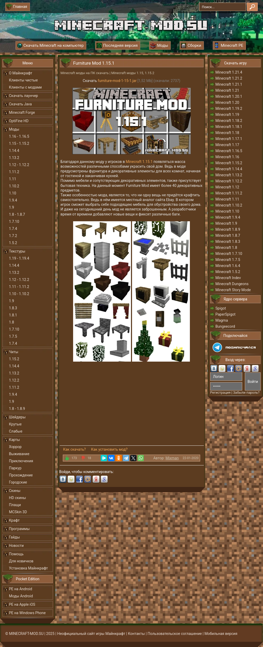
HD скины (17, 498)
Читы (13, 352)
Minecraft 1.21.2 (228, 78)
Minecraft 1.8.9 (227, 229)
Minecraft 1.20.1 (228, 96)
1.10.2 (14, 186)
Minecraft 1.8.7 (227, 235)
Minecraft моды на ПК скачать (84, 73)
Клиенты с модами (25, 87)
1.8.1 (13, 315)
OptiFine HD (18, 121)
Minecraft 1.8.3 (227, 241)
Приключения (21, 461)
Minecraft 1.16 (227, 157)
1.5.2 (13, 243)
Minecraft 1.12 (227, 187)
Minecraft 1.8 (226, 247)
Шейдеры (17, 417)
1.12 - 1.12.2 (19, 165)
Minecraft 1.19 (227, 114)
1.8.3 (13, 308)
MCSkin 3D (18, 512)
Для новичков (21, 561)
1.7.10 (14, 221)
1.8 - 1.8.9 (17, 409)
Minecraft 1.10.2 (228, 205)
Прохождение (21, 475)
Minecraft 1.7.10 (228, 253)
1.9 (11, 207)
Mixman (172, 458)
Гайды (14, 537)
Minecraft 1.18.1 (228, 127)
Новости (16, 545)
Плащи (15, 505)
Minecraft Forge (22, 112)
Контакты (136, 633)
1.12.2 (14, 380)
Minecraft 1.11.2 (228, 193)
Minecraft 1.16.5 (228, 151)
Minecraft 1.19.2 (228, 108)
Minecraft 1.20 (227, 102)
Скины (15, 491)
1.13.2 (14, 158)
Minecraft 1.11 (227, 199)
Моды (14, 129)
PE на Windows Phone (27, 613)
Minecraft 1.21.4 (228, 72)
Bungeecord (225, 326)
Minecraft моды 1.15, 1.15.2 (132, 73)
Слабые (15, 431)
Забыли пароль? (246, 392)
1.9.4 (13, 200)
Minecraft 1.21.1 (228, 84)
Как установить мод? (109, 449)
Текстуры (17, 251)
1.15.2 (14, 359)
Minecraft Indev (228, 278)
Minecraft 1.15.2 (228, 163)
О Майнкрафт (20, 73)
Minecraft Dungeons (232, 284)
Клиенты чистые (23, 80)
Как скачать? (74, 449)
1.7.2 (13, 236)
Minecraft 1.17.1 (228, 139)
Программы (19, 529)
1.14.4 (14, 150)
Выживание (19, 454)
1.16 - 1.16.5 (19, 136)
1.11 (12, 179)
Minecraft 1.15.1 (139, 162)
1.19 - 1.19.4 (19, 258)
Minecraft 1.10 (227, 211)
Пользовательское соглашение (175, 633)
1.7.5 (13, 336)
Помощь (16, 554)
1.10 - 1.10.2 (19, 294)
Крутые (15, 424)
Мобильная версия (221, 633)
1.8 (11, 322)
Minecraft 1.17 (227, 145)
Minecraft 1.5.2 (227, 272)
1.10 (12, 193)
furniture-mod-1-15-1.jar (117, 81)
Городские (18, 482)
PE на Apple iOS (22, 604)
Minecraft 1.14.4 (228, 169)
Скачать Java (20, 104)
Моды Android (21, 596)
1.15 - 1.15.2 (19, 143)
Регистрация (220, 392)
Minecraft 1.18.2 (228, 121)
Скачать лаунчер (23, 96)
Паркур (15, 468)
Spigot (220, 308)
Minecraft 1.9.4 (227, 217)
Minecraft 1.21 (227, 90)
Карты (14, 440)
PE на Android (20, 589)
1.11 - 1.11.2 (19, 287)
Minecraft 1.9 (226, 223)
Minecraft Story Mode (233, 290)
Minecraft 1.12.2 (228, 181)
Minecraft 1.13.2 (228, 175)
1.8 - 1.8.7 (17, 214)
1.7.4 (13, 229)
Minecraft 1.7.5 (227, 260)
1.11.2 (14, 172)
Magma (221, 320)
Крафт (14, 520)
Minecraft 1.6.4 (227, 266)
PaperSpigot (225, 314)
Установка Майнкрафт (28, 568)
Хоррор (15, 447)
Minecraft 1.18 (227, 133)
